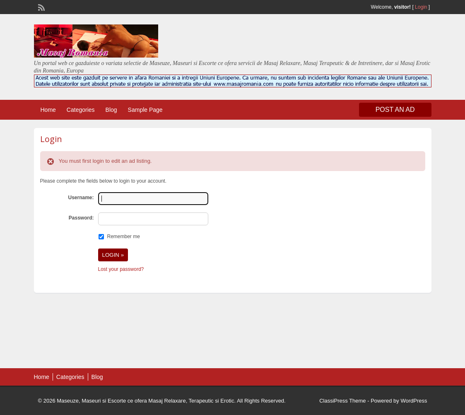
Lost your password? (121, 269)
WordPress (413, 401)
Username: (81, 197)
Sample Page (145, 109)
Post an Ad (395, 109)
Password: (81, 218)
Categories (81, 109)
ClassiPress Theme (342, 401)
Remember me (123, 236)
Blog (111, 109)
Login (421, 7)
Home (48, 109)
